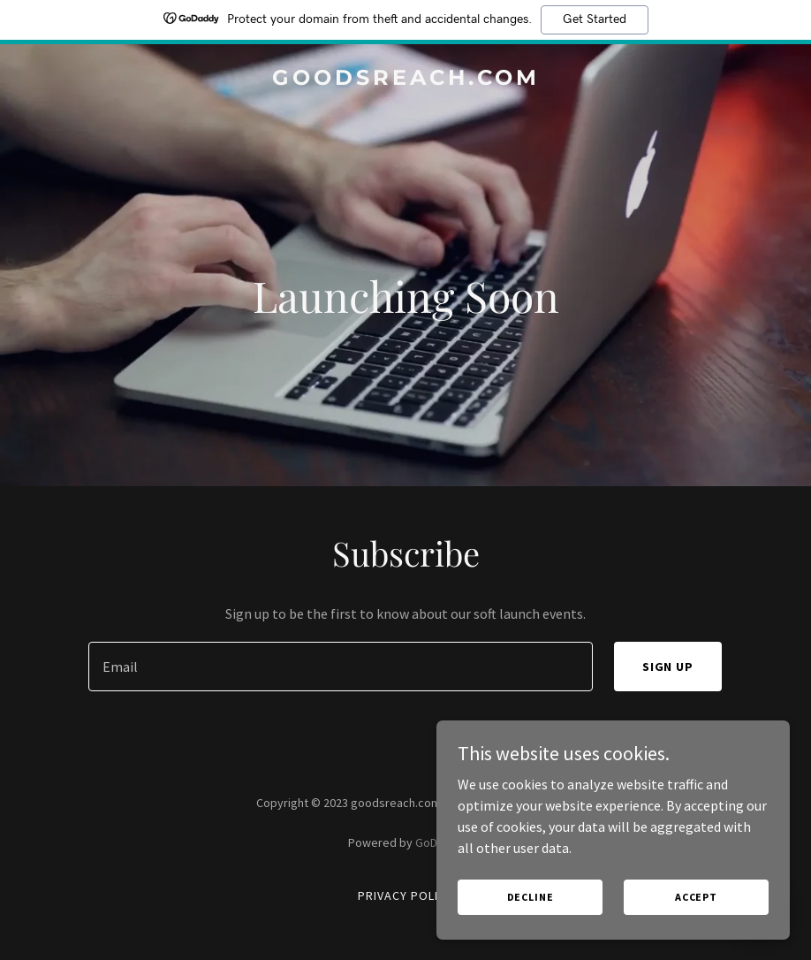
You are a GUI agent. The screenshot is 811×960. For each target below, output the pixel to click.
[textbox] (340, 666)
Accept (696, 896)
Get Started (594, 19)
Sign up (668, 666)
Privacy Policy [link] (405, 895)
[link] (406, 79)
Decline (530, 896)
